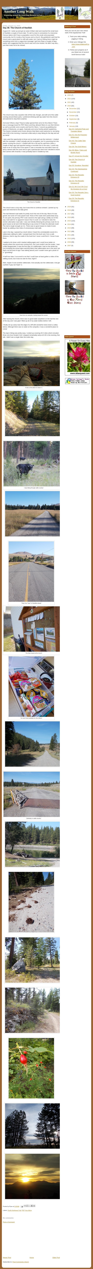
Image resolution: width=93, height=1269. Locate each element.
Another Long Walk (19, 11)
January (72, 126)
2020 (69, 106)
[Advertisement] (21, 1240)
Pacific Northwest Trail (14, 1210)
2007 (69, 245)
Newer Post (7, 1257)
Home (32, 1257)
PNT (23, 1210)
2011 (69, 235)
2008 (69, 242)
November (73, 112)
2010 (69, 238)
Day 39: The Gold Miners (77, 147)
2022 (69, 99)
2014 (69, 224)
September (73, 119)
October (72, 115)
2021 (69, 102)
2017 (69, 214)
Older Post (56, 1257)
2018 (69, 210)
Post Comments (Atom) (20, 1262)
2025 (69, 95)
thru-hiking (28, 1210)
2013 (69, 228)
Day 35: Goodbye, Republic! (79, 165)
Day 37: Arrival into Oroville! (78, 156)
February (72, 123)
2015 (69, 221)
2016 (69, 217)
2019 (69, 207)
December (73, 108)
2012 (69, 231)
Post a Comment (9, 1222)
